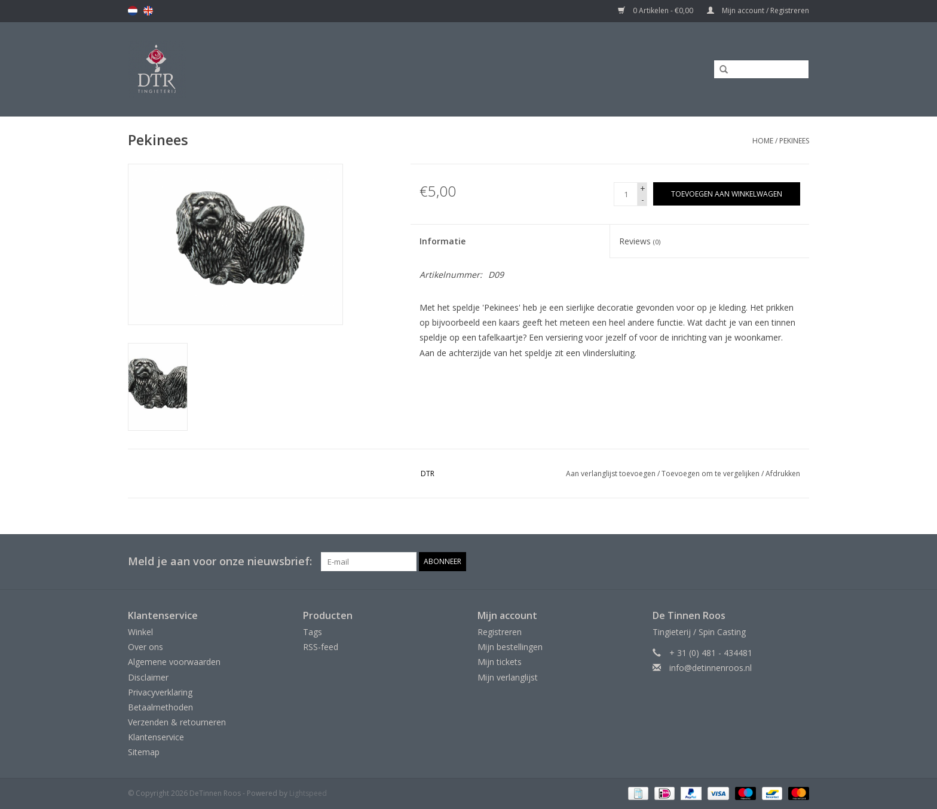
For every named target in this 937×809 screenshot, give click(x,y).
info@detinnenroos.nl (710, 667)
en (148, 11)
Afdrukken (782, 473)
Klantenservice (156, 737)
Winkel (140, 632)
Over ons (145, 646)
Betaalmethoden (160, 707)
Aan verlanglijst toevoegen (611, 473)
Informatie (442, 241)
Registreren (499, 632)
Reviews (639, 241)
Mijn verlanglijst (507, 677)
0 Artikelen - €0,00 (656, 10)
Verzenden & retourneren (177, 722)
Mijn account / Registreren (758, 10)
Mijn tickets (499, 661)
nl (132, 11)
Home (762, 141)
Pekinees (794, 141)
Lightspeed (308, 793)
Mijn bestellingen (510, 646)
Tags (312, 632)
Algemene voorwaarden (174, 661)
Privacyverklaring (160, 692)
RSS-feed (320, 646)
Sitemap (144, 752)
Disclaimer (148, 677)
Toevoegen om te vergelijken (711, 473)
